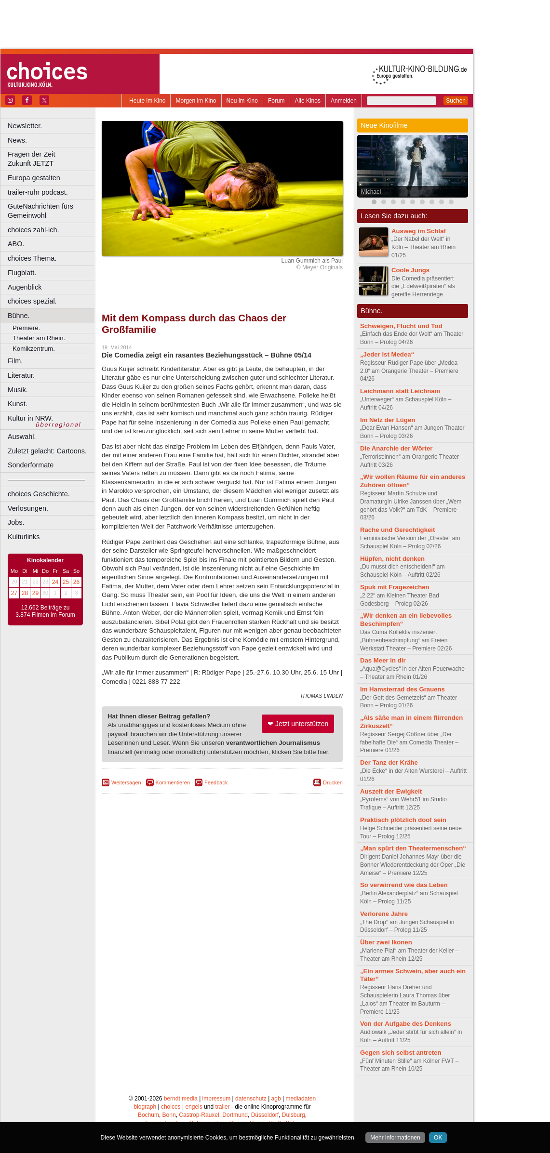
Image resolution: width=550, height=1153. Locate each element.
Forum (276, 100)
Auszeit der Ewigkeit (391, 791)
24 (55, 582)
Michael (371, 191)
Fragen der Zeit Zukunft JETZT (52, 158)
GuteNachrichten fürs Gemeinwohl (40, 210)
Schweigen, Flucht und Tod (401, 326)
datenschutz (251, 1098)
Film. (15, 361)
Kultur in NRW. (30, 418)
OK (438, 1137)
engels (193, 1106)
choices (171, 1106)
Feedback (216, 782)
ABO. (16, 244)
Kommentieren (173, 782)
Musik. (18, 390)
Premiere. (26, 327)
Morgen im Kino (195, 100)
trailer (222, 1106)
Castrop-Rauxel (199, 1115)
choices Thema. (32, 258)
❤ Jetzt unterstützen (298, 724)
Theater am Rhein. (39, 338)
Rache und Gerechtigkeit (397, 529)
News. (17, 140)
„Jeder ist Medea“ (387, 354)
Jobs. (16, 522)
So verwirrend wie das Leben (404, 884)
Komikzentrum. (34, 348)
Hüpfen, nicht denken (392, 558)
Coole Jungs (410, 270)
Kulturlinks (24, 537)
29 (35, 593)
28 (25, 593)
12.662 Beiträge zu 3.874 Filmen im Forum (45, 611)
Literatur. (21, 375)
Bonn (169, 1115)
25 (66, 582)
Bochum (148, 1115)
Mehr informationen (395, 1137)
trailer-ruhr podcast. (38, 192)
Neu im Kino (242, 100)
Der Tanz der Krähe (389, 762)
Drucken (333, 782)
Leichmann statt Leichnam (400, 391)
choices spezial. (32, 301)
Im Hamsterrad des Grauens (402, 689)
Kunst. (17, 404)
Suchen (456, 100)
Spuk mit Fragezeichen (394, 587)
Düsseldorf (265, 1115)
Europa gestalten (34, 178)
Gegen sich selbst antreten (401, 1052)
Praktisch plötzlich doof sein (403, 819)
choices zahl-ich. (33, 230)
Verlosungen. (28, 508)
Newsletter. (25, 126)
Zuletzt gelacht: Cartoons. (47, 451)
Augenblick (24, 287)
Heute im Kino (147, 100)
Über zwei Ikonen (386, 942)
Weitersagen (126, 782)
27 (14, 593)
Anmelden (344, 100)
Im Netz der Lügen (387, 420)
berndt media (181, 1098)
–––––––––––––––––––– (46, 479)
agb (276, 1098)
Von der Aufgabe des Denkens (405, 1023)
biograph (145, 1106)
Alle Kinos (308, 100)
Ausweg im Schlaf (418, 231)
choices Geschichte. (39, 494)
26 (76, 582)
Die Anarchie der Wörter (396, 448)
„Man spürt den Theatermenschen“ (413, 848)
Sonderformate (31, 465)
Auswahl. (22, 436)
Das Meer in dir (383, 660)
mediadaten (300, 1098)
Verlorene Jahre (384, 913)
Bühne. (19, 315)
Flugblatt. (22, 273)
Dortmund (235, 1115)
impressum (216, 1098)
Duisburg (293, 1115)
